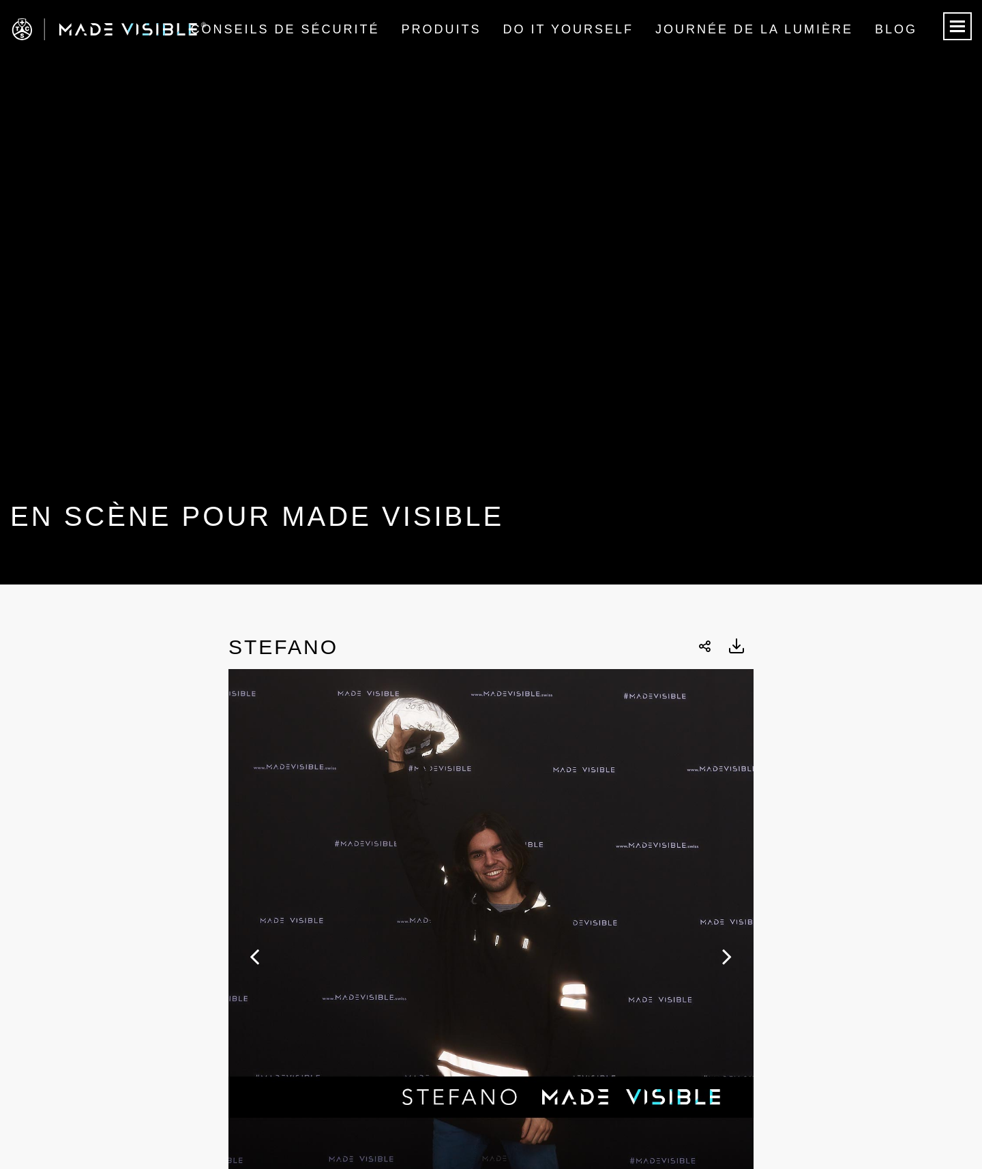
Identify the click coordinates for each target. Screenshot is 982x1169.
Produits (441, 29)
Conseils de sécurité (284, 29)
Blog (896, 29)
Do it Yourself (568, 29)
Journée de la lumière (754, 29)
